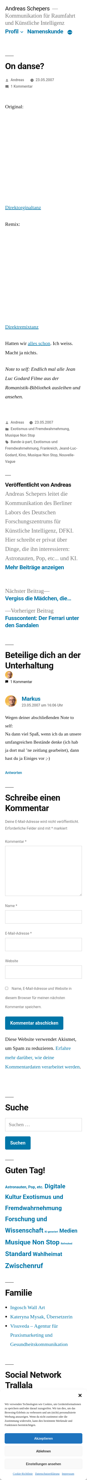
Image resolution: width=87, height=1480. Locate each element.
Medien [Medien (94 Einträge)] (68, 1230)
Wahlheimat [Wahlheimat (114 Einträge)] (47, 1254)
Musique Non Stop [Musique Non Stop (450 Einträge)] (32, 1242)
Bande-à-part (21, 442)
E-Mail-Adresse (18, 933)
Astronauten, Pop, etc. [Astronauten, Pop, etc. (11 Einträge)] (24, 1187)
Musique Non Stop (20, 435)
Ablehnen (43, 1451)
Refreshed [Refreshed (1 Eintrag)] (66, 1243)
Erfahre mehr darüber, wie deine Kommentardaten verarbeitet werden (42, 1057)
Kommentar (15, 841)
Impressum (68, 1474)
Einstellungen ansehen (43, 1464)
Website (11, 961)
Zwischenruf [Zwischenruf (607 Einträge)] (24, 1266)
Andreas (17, 80)
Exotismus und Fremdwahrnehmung (40, 429)
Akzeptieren (43, 1438)
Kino (22, 455)
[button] (80, 1395)
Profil (12, 31)
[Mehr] (70, 32)
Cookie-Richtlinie (23, 1474)
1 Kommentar (22, 86)
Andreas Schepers (28, 8)
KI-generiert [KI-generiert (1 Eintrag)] (51, 1231)
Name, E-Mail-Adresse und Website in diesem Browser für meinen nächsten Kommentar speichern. (38, 997)
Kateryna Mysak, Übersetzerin (41, 1317)
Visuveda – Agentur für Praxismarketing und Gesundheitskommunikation (39, 1335)
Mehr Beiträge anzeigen (34, 567)
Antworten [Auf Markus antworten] (13, 772)
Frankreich (49, 448)
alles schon (39, 343)
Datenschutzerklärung (47, 1474)
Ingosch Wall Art (27, 1307)
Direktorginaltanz (23, 207)
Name (11, 906)
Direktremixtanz (22, 327)
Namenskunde (45, 31)
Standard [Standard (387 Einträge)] (18, 1254)
